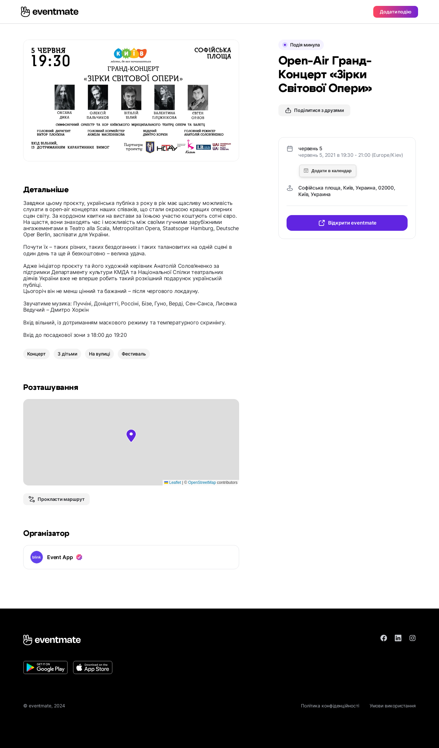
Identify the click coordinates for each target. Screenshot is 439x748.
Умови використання (393, 705)
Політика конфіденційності (330, 705)
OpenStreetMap (202, 482)
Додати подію (396, 11)
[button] (131, 435)
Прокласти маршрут (56, 499)
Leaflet (172, 482)
